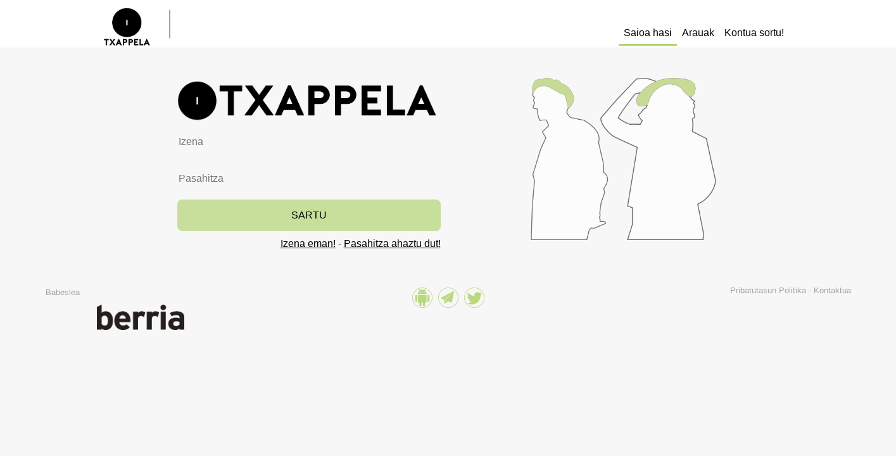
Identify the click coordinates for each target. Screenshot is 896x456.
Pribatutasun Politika (768, 290)
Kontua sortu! (754, 32)
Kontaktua (832, 290)
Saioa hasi (648, 32)
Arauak (698, 32)
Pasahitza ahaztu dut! (392, 243)
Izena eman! (308, 243)
